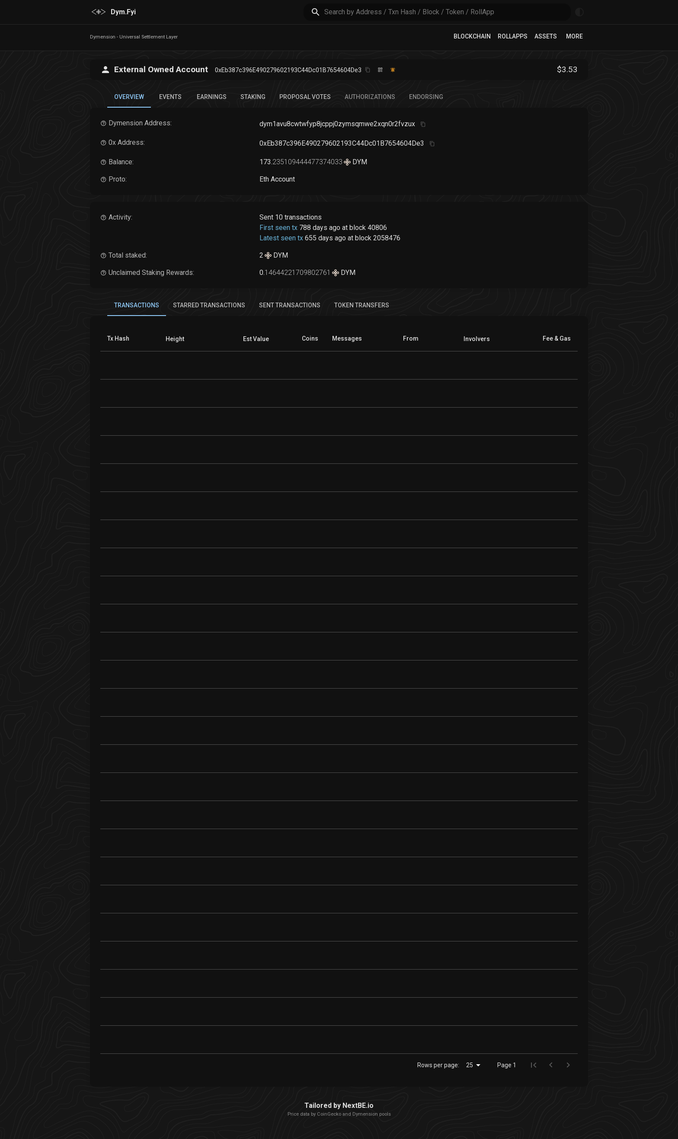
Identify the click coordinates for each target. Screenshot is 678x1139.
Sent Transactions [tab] (289, 305)
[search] (447, 11)
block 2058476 (377, 238)
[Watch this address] (393, 70)
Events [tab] (170, 96)
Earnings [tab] (212, 96)
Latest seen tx (281, 238)
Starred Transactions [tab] (209, 305)
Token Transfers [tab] (361, 305)
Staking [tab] (252, 96)
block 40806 (368, 227)
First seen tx (278, 227)
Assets (545, 36)
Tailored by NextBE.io (339, 1105)
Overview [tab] (129, 100)
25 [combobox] (469, 1065)
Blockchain (472, 36)
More (574, 36)
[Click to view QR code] (380, 70)
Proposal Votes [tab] (305, 96)
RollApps (513, 36)
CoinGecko (329, 1114)
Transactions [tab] (136, 309)
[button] (175, 339)
